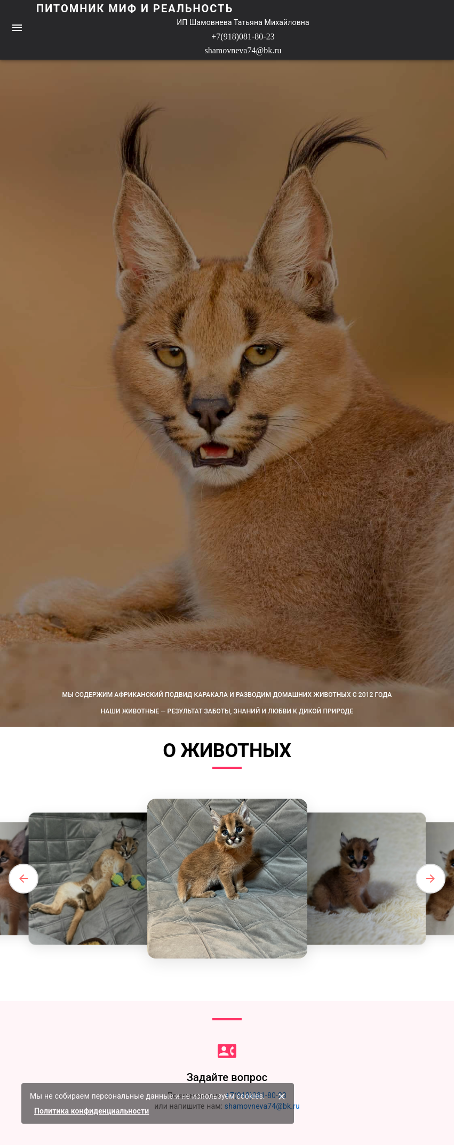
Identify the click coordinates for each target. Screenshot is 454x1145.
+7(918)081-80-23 (242, 36)
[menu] (17, 27)
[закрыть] (282, 1097)
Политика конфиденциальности (91, 1111)
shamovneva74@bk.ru (242, 50)
